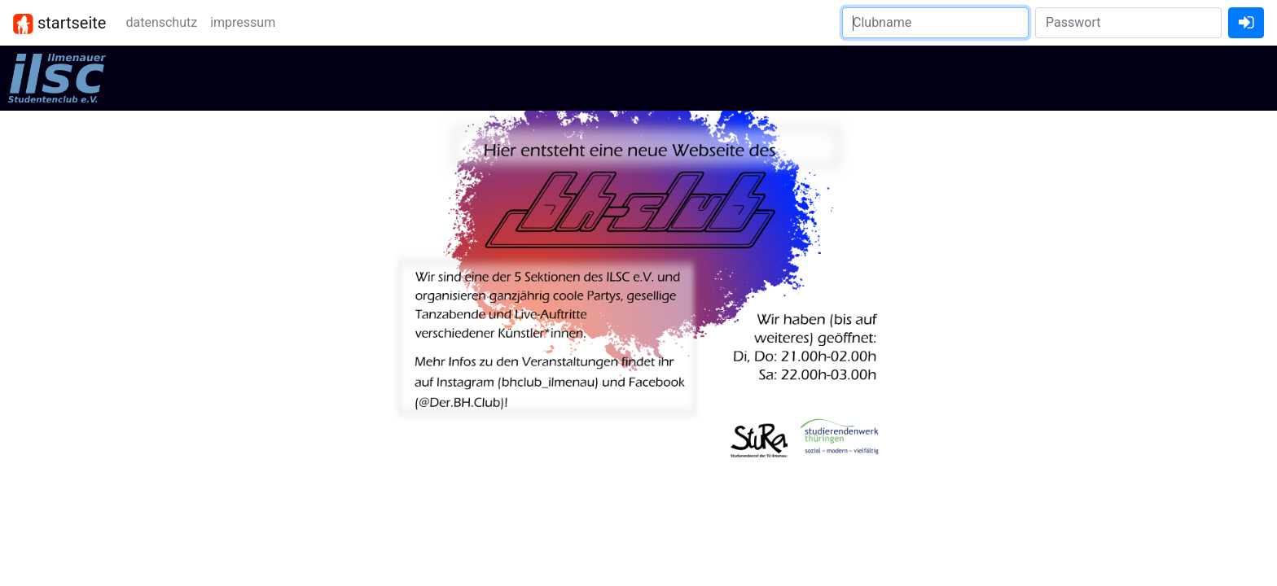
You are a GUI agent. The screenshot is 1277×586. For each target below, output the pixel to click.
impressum (242, 22)
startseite (59, 23)
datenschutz (161, 22)
